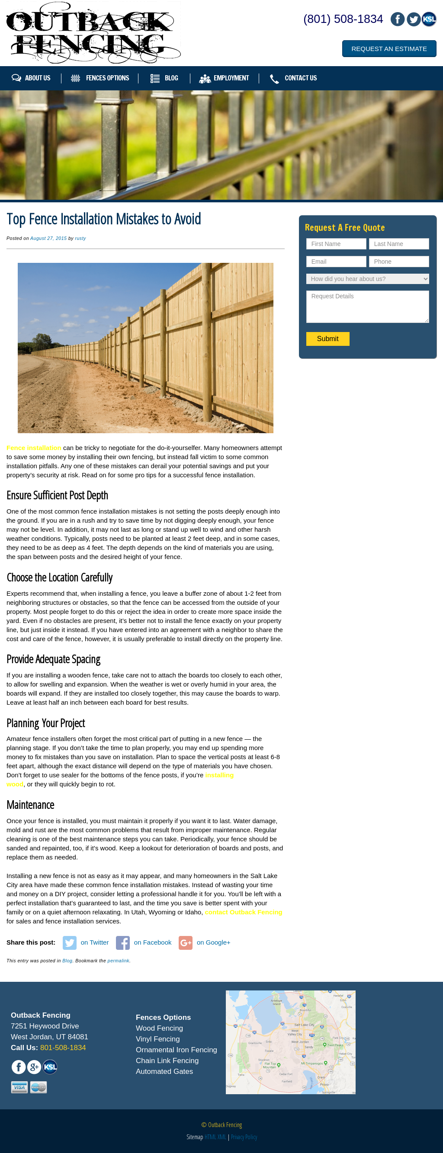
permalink (118, 960)
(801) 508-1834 (343, 19)
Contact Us (301, 78)
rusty (80, 238)
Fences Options (107, 78)
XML (222, 1137)
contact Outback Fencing (243, 912)
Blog (171, 78)
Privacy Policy (244, 1137)
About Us (37, 78)
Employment (231, 78)
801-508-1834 (62, 1048)
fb (397, 19)
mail (413, 19)
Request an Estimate (389, 48)
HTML (210, 1137)
